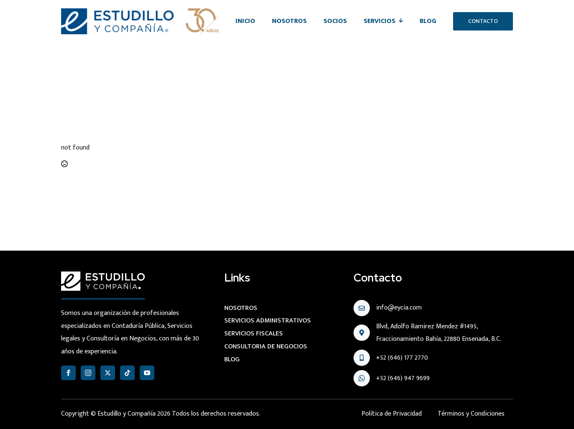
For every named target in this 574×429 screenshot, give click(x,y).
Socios (335, 21)
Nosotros (289, 21)
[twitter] (107, 373)
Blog (428, 21)
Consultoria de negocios (265, 346)
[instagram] (88, 373)
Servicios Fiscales (253, 333)
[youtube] (147, 373)
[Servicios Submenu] (403, 21)
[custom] (127, 373)
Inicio (245, 21)
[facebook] (68, 373)
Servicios (379, 21)
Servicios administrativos (267, 320)
